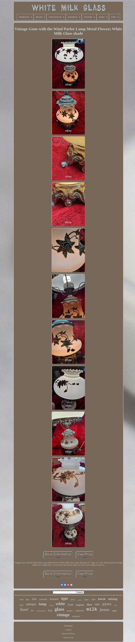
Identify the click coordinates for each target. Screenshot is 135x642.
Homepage (68, 626)
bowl (24, 609)
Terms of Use (68, 637)
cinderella (79, 611)
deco (89, 604)
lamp (43, 604)
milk (91, 609)
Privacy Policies (68, 634)
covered (43, 599)
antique (31, 604)
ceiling (51, 605)
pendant (70, 611)
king (50, 610)
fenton (104, 610)
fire (32, 610)
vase (21, 599)
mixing (112, 599)
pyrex (106, 604)
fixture (115, 605)
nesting (80, 600)
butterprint (76, 616)
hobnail (54, 599)
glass (59, 609)
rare (97, 604)
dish (34, 599)
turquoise (80, 605)
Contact (68, 630)
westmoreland (41, 611)
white (60, 603)
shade (70, 604)
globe (73, 600)
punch (86, 600)
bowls (101, 599)
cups (93, 599)
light (64, 599)
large (21, 605)
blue (27, 600)
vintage (63, 614)
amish (114, 611)
